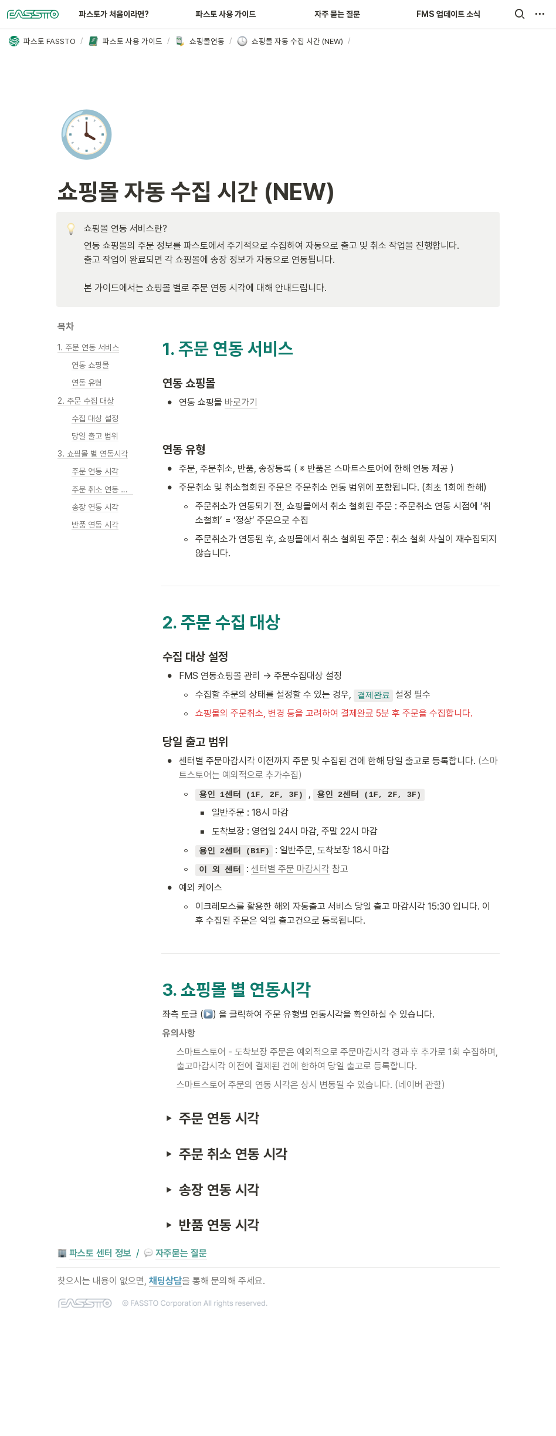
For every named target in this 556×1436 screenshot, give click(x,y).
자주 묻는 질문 (337, 14)
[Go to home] (33, 14)
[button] (519, 14)
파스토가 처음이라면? (114, 14)
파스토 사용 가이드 (226, 14)
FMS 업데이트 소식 (448, 14)
